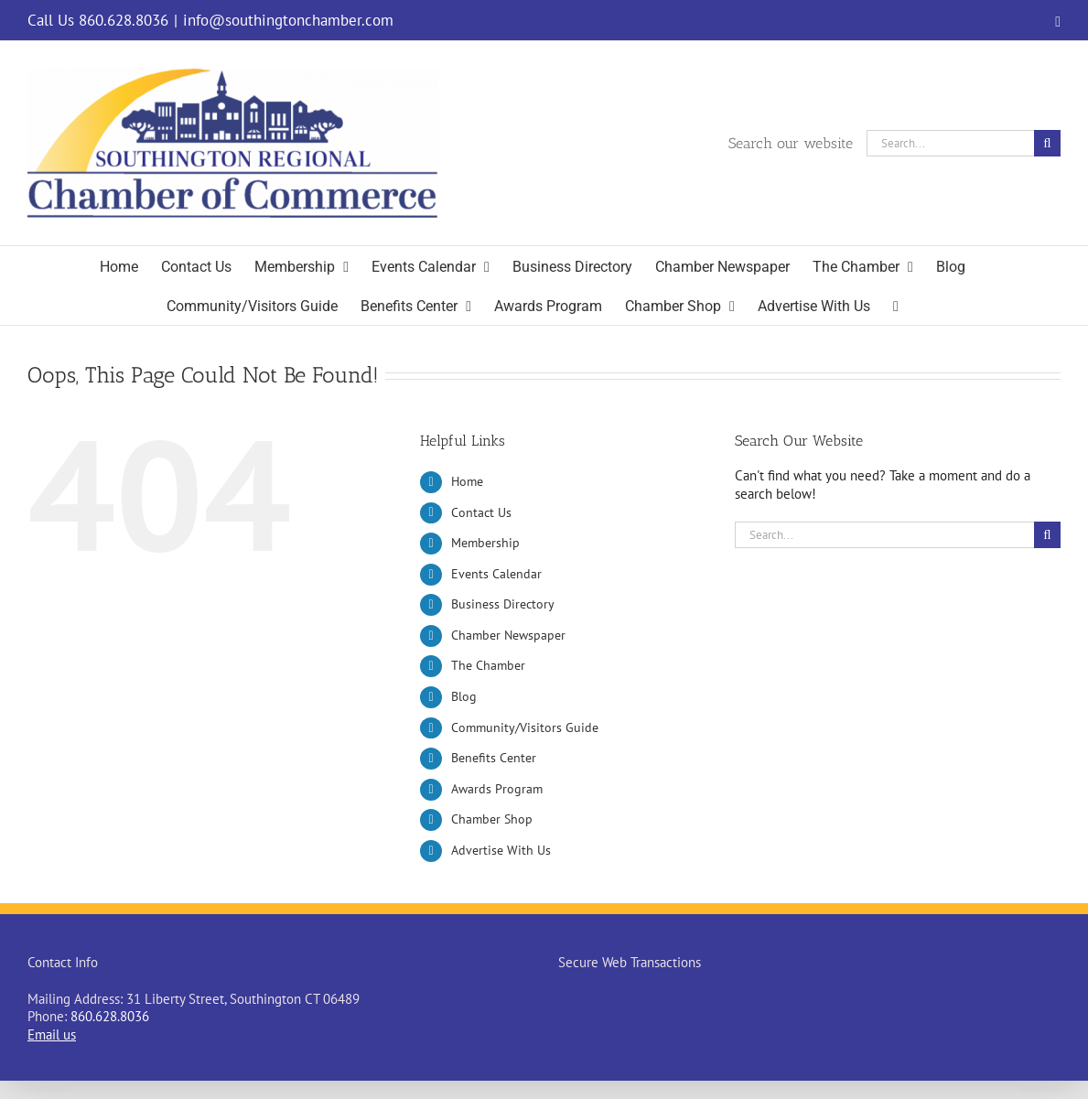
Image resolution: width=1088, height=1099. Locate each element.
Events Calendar (496, 574)
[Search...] (950, 143)
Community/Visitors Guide (524, 727)
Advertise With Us (501, 850)
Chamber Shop (492, 819)
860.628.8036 (109, 1016)
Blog (464, 696)
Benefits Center (493, 757)
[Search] (1047, 143)
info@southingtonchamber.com (288, 20)
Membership (485, 542)
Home (467, 481)
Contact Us (481, 512)
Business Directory (503, 604)
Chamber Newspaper (508, 635)
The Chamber (488, 665)
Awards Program (497, 789)
